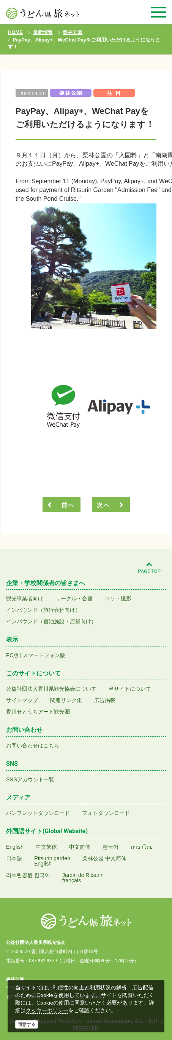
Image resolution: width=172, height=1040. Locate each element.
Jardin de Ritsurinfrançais (83, 877)
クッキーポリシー (47, 1010)
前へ (61, 505)
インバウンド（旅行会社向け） (43, 610)
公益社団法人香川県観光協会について (51, 689)
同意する (26, 1024)
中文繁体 (46, 847)
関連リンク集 (66, 700)
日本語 (14, 858)
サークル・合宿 (74, 598)
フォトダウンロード (106, 813)
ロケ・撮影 (118, 598)
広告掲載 (104, 700)
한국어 (110, 847)
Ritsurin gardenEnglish (52, 861)
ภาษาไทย (142, 847)
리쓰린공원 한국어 (28, 875)
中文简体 (79, 847)
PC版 (12, 655)
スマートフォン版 (44, 655)
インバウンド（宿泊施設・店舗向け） (51, 621)
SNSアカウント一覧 (30, 779)
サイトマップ (22, 700)
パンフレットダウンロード (38, 813)
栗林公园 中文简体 (104, 858)
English (15, 847)
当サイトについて (130, 689)
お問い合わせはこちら (32, 745)
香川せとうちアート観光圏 (38, 712)
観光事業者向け (24, 598)
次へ (110, 505)
